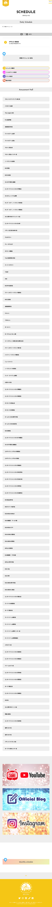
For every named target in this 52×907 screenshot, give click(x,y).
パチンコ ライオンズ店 (10, 741)
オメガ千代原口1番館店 (10, 444)
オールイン (7, 327)
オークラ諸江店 (9, 686)
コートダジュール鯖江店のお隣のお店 (14, 341)
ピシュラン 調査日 (8, 68)
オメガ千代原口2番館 (10, 182)
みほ (6, 279)
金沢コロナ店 (8, 735)
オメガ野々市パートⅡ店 (11, 707)
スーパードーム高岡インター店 (12, 631)
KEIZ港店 (7, 168)
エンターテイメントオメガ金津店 (13, 721)
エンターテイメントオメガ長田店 (13, 652)
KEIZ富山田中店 (9, 500)
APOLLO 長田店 (9, 548)
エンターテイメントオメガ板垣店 (13, 396)
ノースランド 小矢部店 (10, 368)
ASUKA (7, 700)
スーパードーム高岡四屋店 (11, 638)
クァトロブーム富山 (10, 140)
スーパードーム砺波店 (10, 624)
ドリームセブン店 (9, 665)
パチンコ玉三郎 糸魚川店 (11, 230)
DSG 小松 (7, 569)
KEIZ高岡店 (8, 431)
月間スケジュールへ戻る (18, 57)
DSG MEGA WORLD (9, 513)
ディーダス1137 (9, 244)
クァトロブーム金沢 (10, 133)
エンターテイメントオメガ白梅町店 (13, 493)
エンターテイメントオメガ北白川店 (13, 479)
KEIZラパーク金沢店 (10, 507)
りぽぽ (6, 272)
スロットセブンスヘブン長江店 (12, 99)
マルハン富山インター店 (11, 154)
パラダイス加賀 (9, 106)
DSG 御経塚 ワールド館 (11, 520)
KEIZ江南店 (8, 299)
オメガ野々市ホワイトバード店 (12, 216)
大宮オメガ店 (8, 382)
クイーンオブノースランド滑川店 (13, 348)
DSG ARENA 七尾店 (9, 589)
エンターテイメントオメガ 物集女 (13, 189)
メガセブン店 (8, 645)
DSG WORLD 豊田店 (10, 534)
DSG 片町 (7, 576)
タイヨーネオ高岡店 (10, 410)
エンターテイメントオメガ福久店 (13, 596)
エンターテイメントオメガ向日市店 (13, 472)
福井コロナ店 (8, 728)
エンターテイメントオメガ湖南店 (13, 693)
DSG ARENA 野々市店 (10, 583)
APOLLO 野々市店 (9, 562)
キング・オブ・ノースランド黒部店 (13, 209)
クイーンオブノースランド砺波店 (13, 292)
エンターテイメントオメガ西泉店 (13, 659)
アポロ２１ (7, 320)
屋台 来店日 (7, 80)
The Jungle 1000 (9, 113)
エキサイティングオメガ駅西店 (12, 451)
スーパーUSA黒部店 (10, 603)
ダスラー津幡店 (9, 251)
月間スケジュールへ (8, 26)
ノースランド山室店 (10, 161)
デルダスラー (8, 237)
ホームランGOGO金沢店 (11, 424)
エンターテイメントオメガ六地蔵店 (13, 437)
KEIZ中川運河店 (9, 285)
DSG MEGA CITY (9, 527)
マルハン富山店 (9, 147)
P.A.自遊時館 (8, 120)
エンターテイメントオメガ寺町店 (13, 486)
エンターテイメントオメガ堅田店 (13, 679)
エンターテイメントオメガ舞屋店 (13, 389)
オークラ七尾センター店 (11, 748)
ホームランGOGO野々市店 (11, 417)
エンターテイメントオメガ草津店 (13, 672)
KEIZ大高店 (8, 175)
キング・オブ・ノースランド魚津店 (13, 203)
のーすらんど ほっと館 (10, 334)
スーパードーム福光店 (10, 617)
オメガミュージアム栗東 (11, 196)
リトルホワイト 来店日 (9, 72)
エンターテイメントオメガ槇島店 (13, 465)
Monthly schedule (18, 861)
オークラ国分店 (9, 610)
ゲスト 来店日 (7, 76)
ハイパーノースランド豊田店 (12, 355)
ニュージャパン (9, 361)
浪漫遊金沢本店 (9, 127)
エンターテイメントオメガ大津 (12, 223)
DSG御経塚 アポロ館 (10, 555)
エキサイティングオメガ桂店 (12, 458)
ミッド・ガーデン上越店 (11, 375)
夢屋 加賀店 (8, 714)
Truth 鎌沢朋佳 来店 (10, 258)
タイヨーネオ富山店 (10, 403)
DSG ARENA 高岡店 (9, 541)
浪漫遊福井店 (8, 306)
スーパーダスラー (9, 265)
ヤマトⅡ (7, 313)
